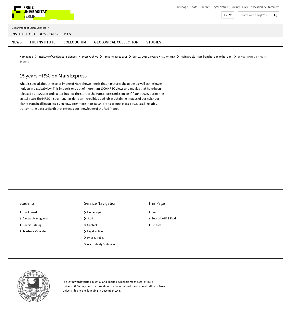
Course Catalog (32, 225)
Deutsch (156, 225)
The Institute (43, 42)
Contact (204, 7)
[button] (227, 15)
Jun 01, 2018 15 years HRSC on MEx (154, 56)
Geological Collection (116, 42)
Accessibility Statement (265, 7)
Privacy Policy (239, 7)
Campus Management (36, 218)
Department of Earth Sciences (30, 27)
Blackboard (30, 212)
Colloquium (74, 42)
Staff (194, 7)
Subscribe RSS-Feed (164, 218)
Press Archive (90, 56)
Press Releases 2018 (115, 56)
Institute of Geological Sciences (41, 34)
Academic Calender (34, 231)
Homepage (181, 7)
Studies (153, 42)
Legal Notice (220, 7)
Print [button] (155, 212)
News (17, 42)
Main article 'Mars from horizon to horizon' (206, 56)
